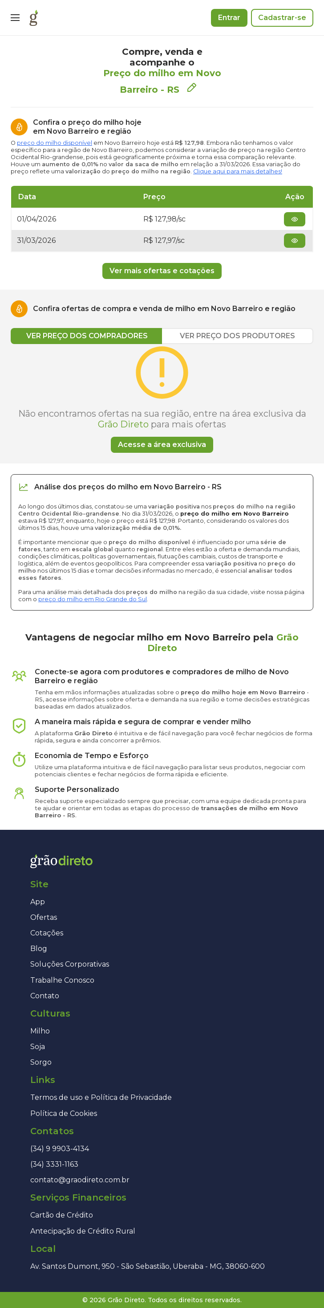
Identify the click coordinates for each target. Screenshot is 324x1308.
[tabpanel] (162, 398)
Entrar (229, 17)
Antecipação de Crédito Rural (82, 1231)
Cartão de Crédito (61, 1215)
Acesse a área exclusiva (162, 444)
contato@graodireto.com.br (80, 1180)
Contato (44, 996)
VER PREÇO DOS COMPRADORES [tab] (87, 336)
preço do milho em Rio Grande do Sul (92, 599)
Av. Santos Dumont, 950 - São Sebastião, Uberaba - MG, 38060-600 (147, 1266)
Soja (37, 1046)
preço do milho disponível (54, 142)
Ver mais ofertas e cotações (162, 271)
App (37, 902)
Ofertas (43, 917)
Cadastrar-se (282, 17)
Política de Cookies (63, 1113)
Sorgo (41, 1062)
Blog (38, 948)
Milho (40, 1031)
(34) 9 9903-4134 (59, 1148)
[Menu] (15, 18)
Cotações (46, 933)
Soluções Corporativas (69, 964)
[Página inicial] (33, 18)
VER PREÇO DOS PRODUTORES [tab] (237, 336)
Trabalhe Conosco (62, 980)
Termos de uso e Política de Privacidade (101, 1097)
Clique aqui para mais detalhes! (237, 171)
